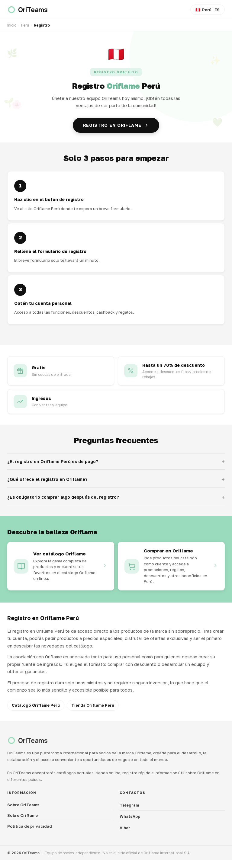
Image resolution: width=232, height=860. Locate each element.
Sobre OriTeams (23, 804)
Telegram (129, 805)
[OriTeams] (27, 9)
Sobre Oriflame (22, 815)
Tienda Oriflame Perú (92, 705)
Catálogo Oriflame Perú (36, 705)
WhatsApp (130, 816)
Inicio (11, 25)
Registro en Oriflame (116, 125)
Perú (25, 25)
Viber (125, 827)
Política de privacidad (29, 826)
